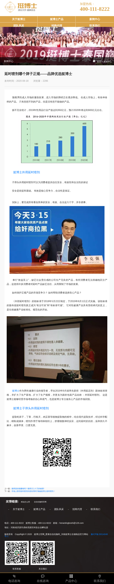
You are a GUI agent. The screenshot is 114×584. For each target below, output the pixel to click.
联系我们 (94, 25)
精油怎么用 (24, 502)
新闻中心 (94, 19)
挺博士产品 (56, 19)
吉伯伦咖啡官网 (39, 502)
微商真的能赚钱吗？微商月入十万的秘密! (28, 489)
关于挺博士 (18, 19)
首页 (99, 61)
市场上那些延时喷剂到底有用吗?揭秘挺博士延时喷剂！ (33, 491)
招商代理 (56, 25)
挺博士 (13, 390)
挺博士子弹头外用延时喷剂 (28, 408)
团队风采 (18, 25)
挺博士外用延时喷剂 (26, 172)
